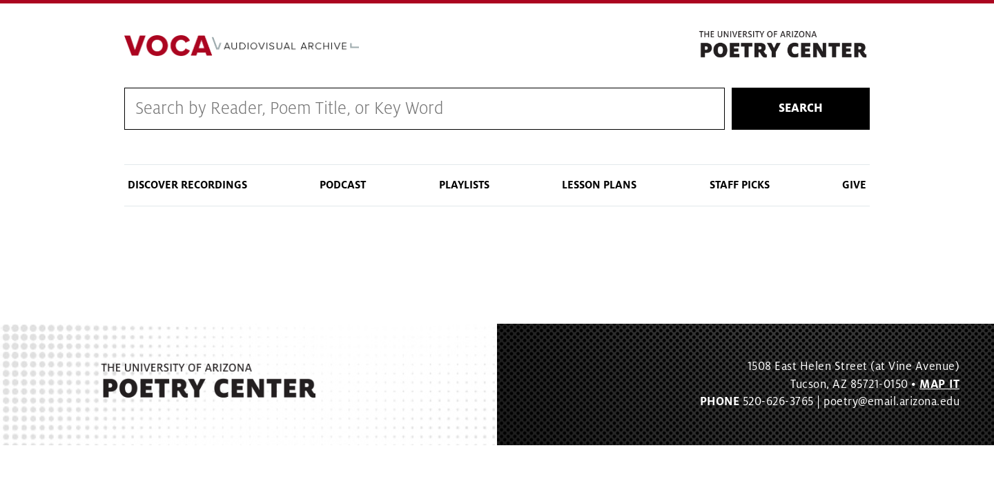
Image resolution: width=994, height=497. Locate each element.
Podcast (343, 185)
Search (801, 108)
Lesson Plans (599, 185)
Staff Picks (740, 185)
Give (854, 185)
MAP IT (939, 384)
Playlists (464, 185)
